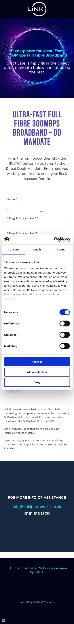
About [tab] (61, 249)
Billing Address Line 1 (23, 218)
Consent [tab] (13, 249)
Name (12, 199)
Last (41, 211)
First (9, 211)
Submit (13, 389)
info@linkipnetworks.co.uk (37, 506)
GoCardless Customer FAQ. (38, 421)
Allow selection (37, 372)
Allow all (37, 361)
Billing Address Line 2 (22, 233)
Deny (37, 382)
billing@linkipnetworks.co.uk (36, 444)
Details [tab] (37, 249)
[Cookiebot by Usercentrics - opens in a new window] (54, 239)
